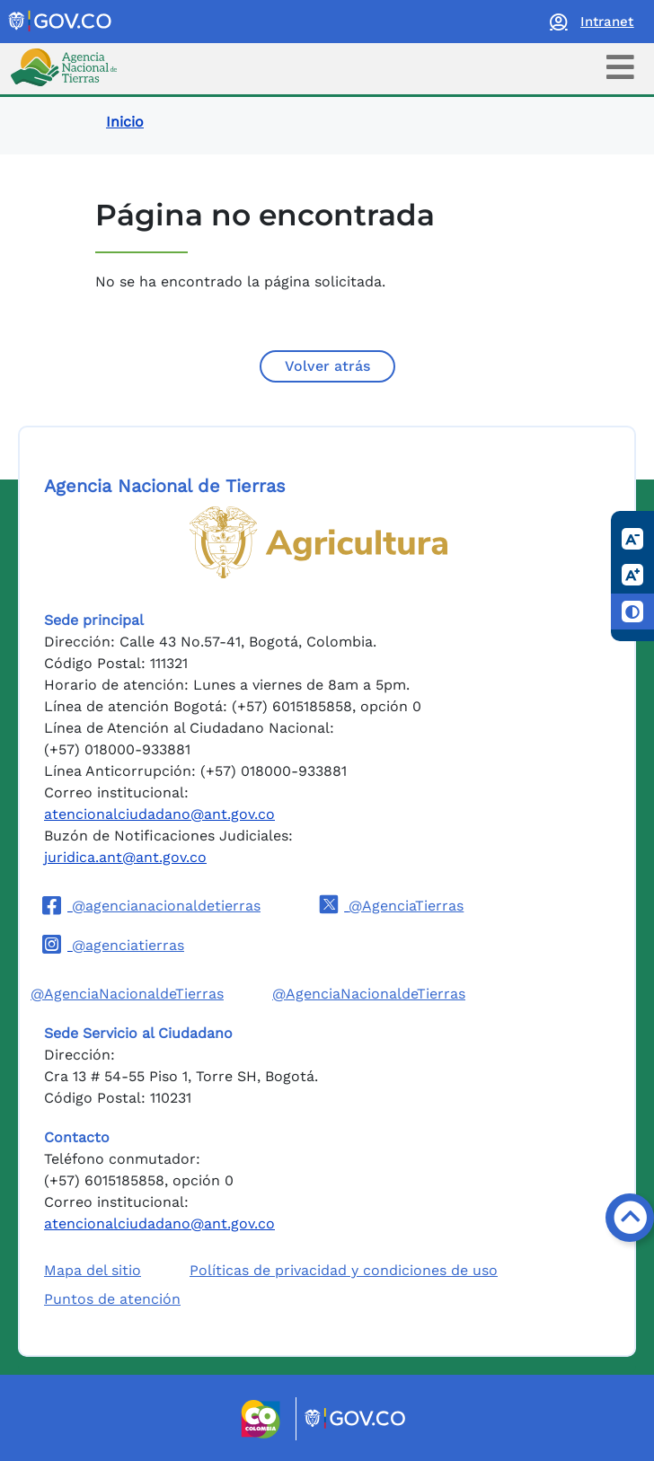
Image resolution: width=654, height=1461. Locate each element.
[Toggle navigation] (620, 67)
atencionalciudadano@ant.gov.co (159, 814)
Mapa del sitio (92, 1270)
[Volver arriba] (629, 1217)
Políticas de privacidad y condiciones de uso (344, 1270)
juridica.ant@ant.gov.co (125, 857)
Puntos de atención (112, 1298)
